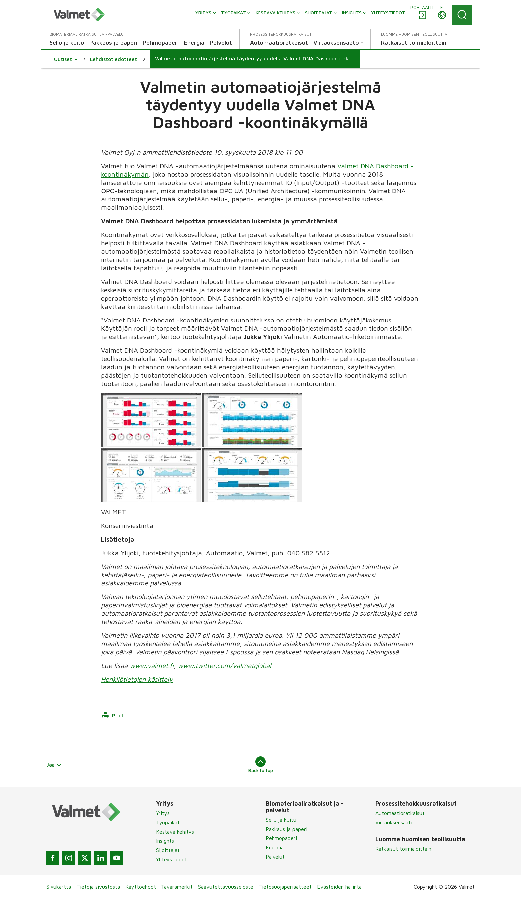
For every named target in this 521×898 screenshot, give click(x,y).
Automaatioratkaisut (400, 813)
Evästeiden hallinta (339, 887)
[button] (65, 59)
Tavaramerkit (177, 887)
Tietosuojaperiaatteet (285, 887)
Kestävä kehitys (175, 831)
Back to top (260, 764)
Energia (275, 847)
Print (112, 716)
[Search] (462, 15)
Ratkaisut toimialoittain (403, 849)
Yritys (163, 813)
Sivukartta (58, 887)
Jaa (54, 765)
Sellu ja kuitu (281, 820)
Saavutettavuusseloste (225, 887)
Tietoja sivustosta (98, 887)
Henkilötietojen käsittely (137, 679)
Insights (165, 841)
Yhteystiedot (171, 859)
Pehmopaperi (281, 838)
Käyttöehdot (140, 887)
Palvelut (275, 857)
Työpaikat (168, 822)
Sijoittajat (168, 850)
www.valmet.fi (152, 665)
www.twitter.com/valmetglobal (224, 665)
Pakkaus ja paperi (286, 829)
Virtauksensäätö (394, 822)
